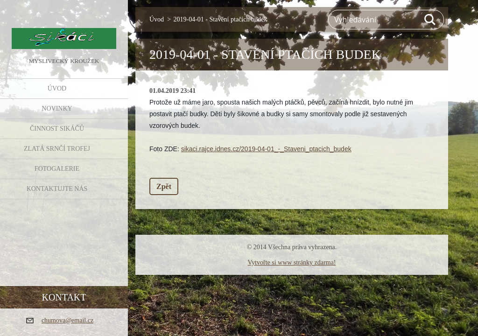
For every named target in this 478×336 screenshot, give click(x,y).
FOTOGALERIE (57, 168)
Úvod (57, 88)
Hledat (430, 20)
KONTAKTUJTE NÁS (57, 188)
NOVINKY (57, 108)
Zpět (163, 186)
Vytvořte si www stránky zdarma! (292, 262)
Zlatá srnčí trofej (57, 148)
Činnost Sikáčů (57, 128)
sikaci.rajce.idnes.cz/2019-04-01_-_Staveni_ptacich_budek (266, 149)
